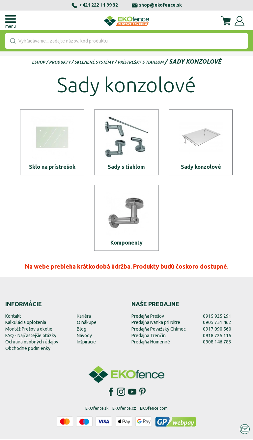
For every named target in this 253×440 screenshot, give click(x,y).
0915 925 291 (217, 317)
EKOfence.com (154, 409)
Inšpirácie (86, 342)
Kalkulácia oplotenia (25, 323)
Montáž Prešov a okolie (28, 330)
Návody (84, 336)
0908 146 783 (217, 342)
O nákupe (87, 323)
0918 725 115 (217, 336)
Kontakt (13, 317)
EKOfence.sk (96, 409)
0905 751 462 (217, 323)
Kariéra (84, 317)
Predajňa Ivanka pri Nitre (155, 323)
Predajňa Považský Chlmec (158, 330)
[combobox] (126, 41)
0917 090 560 (217, 330)
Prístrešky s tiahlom (141, 62)
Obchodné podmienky (27, 349)
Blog (81, 330)
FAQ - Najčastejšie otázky (30, 336)
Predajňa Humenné (150, 342)
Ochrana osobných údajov (31, 342)
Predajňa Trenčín (148, 336)
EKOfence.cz (124, 409)
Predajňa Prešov (147, 317)
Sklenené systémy (94, 62)
